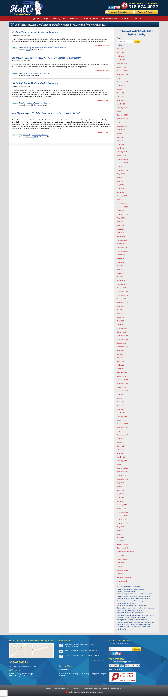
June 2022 (120, 225)
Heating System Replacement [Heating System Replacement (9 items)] (144, 622)
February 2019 (122, 372)
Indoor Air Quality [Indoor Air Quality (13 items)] (137, 624)
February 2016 (122, 505)
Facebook (109, 7)
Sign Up (137, 649)
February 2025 (122, 108)
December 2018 (122, 380)
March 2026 (121, 60)
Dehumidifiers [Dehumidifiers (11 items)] (121, 608)
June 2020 (120, 314)
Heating (28, 50)
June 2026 (120, 49)
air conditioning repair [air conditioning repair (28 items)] (144, 594)
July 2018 (120, 398)
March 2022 (121, 236)
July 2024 (120, 133)
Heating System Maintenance (56, 48)
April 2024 (120, 144)
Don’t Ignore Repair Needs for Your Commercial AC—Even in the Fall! (46, 113)
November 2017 (122, 428)
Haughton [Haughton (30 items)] (120, 617)
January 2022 (121, 244)
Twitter (112, 7)
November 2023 (122, 163)
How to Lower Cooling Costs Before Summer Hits (81, 650)
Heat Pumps (121, 563)
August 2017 (121, 439)
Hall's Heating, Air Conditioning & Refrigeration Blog (136, 32)
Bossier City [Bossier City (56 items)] (121, 601)
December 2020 (122, 291)
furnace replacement (39, 48)
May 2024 (120, 141)
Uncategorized (122, 581)
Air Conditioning (31, 105)
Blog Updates (65, 641)
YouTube (115, 7)
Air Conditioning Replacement (33, 103)
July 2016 (120, 486)
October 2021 (121, 255)
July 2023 (120, 177)
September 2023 (122, 170)
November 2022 (122, 207)
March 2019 (121, 369)
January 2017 (121, 464)
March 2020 (121, 325)
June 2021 (120, 269)
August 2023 (121, 174)
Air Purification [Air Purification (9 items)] (122, 598)
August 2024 (121, 130)
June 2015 (120, 534)
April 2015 (120, 538)
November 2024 (122, 119)
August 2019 (121, 350)
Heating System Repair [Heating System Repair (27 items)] (124, 622)
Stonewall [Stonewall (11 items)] (137, 627)
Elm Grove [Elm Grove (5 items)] (120, 610)
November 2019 (122, 339)
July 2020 (120, 310)
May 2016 (120, 494)
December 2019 (122, 336)
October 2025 (121, 78)
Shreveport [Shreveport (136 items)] (129, 627)
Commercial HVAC (32, 137)
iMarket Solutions (74, 692)
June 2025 (120, 93)
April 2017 (120, 453)
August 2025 (121, 85)
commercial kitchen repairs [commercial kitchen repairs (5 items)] (126, 603)
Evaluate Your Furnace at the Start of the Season (35, 32)
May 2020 (120, 317)
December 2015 (122, 512)
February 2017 (122, 461)
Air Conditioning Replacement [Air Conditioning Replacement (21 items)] (127, 596)
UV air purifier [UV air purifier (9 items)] (121, 629)
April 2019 (120, 365)
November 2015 (122, 516)
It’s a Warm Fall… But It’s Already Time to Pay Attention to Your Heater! (46, 58)
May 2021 (120, 273)
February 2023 (122, 196)
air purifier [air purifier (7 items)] (131, 598)
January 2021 (121, 288)
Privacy (2, 695)
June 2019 (120, 358)
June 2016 (120, 490)
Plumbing (120, 574)
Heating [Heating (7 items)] (127, 617)
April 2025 (120, 100)
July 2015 (120, 530)
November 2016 (122, 472)
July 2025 (120, 89)
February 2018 (122, 416)
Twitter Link (15, 48)
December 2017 (122, 424)
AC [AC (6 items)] (118, 587)
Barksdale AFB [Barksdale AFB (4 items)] (141, 598)
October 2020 (121, 299)
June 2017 (120, 446)
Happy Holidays (122, 559)
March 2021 (121, 280)
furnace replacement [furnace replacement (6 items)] (124, 615)
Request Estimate (146, 12)
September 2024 (122, 126)
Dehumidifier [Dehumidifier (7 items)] (143, 605)
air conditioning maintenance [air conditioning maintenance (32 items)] (126, 594)
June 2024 (120, 137)
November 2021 (122, 251)
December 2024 (122, 115)
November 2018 (122, 383)
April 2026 (120, 56)
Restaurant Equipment (124, 577)
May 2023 (120, 185)
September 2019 (122, 347)
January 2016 (121, 508)
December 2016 (122, 468)
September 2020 (122, 302)
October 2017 (121, 431)
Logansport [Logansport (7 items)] (120, 627)
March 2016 (121, 501)
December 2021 (122, 247)
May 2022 (120, 229)
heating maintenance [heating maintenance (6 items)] (138, 617)
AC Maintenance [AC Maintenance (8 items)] (125, 587)
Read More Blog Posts (97, 661)
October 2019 (121, 343)
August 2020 (121, 306)
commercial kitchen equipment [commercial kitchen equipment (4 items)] (136, 601)
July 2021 (120, 266)
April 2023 (120, 188)
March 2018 (121, 413)
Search (137, 41)
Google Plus (118, 7)
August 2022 (121, 218)
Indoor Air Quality (122, 570)
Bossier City (27, 48)
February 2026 (122, 63)
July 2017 (120, 442)
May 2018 (120, 405)
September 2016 (122, 479)
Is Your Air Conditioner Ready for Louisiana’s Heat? (82, 655)
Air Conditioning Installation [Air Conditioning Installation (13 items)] (126, 591)
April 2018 (120, 409)
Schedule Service (119, 12)
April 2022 (120, 233)
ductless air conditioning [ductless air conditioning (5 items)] (146, 608)
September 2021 (122, 258)
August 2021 (121, 262)
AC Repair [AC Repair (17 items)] (136, 587)
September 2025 (122, 82)
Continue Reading (102, 45)
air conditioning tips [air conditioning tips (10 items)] (144, 596)
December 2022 (122, 203)
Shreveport (47, 73)
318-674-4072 (143, 6)
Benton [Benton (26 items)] (149, 598)
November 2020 (122, 295)
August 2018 (121, 394)
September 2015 (122, 523)
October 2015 (121, 519)
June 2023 (120, 181)
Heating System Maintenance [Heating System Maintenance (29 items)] (137, 620)
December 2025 (122, 71)
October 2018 (121, 387)
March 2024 (121, 148)
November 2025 (122, 74)
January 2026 (121, 67)
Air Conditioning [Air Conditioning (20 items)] (138, 589)
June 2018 (120, 402)
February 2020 (122, 328)
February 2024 (122, 152)
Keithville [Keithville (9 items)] (147, 624)
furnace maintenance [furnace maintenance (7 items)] (124, 613)
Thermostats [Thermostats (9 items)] (146, 627)
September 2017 (122, 435)
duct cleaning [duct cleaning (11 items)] (132, 608)
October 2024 (121, 122)
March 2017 (121, 457)
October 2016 (121, 475)
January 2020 (121, 332)
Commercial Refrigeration (125, 552)
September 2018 (122, 391)
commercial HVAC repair (40, 135)
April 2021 (120, 277)
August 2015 (121, 527)
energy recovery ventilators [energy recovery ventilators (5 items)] (134, 610)
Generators (120, 555)
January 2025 (121, 111)
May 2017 (120, 450)
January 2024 (121, 155)
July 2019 (120, 354)
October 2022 (121, 211)
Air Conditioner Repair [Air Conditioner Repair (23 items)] (124, 589)
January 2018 (121, 420)
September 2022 (122, 214)
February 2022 (122, 240)
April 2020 (120, 321)
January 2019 (121, 376)
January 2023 (121, 199)
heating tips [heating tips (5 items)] (121, 624)
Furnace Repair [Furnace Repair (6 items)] (137, 613)
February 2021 (122, 284)
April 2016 (120, 497)
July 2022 (120, 222)
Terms (5, 695)
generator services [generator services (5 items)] (148, 615)
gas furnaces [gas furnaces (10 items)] (136, 615)
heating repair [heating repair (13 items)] (121, 620)
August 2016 (121, 483)
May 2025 (120, 97)
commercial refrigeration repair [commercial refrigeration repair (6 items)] (127, 605)
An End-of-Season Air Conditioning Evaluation (35, 83)
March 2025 (121, 104)
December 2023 (122, 159)
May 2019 (120, 361)
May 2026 (120, 52)
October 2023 (121, 166)
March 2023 (121, 192)
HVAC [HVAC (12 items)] (128, 624)
